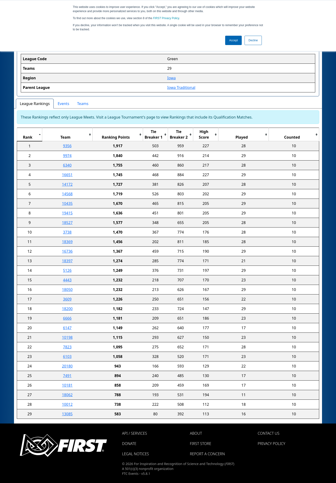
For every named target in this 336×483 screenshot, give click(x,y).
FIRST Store (200, 443)
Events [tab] (63, 103)
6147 (67, 327)
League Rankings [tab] (35, 103)
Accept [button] (233, 40)
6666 (67, 318)
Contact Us (268, 433)
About (196, 433)
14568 (67, 193)
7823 (67, 347)
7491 (67, 375)
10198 (67, 337)
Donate (129, 443)
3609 (67, 299)
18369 (67, 241)
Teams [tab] (82, 103)
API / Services (134, 433)
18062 (67, 394)
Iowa (171, 77)
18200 (67, 308)
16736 (67, 251)
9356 (67, 145)
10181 (67, 385)
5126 (67, 270)
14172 (67, 184)
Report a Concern (207, 453)
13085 (67, 413)
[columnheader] (29, 134)
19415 (67, 213)
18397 (67, 260)
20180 (67, 366)
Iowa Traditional (181, 87)
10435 (67, 203)
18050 (67, 289)
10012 (67, 404)
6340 (67, 165)
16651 (67, 174)
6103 (67, 356)
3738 (67, 232)
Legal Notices (135, 453)
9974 (67, 155)
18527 (67, 222)
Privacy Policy (166, 18)
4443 (67, 280)
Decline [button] (253, 40)
